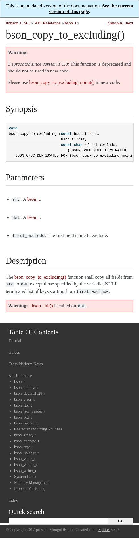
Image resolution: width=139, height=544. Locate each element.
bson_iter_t (23, 402)
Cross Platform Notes (26, 361)
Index (13, 497)
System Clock (25, 473)
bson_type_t (23, 443)
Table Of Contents (33, 328)
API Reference (47, 22)
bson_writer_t (25, 467)
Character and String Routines (38, 426)
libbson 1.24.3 (18, 22)
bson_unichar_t (26, 449)
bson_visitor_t (25, 461)
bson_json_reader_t (29, 408)
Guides (14, 349)
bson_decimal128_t (29, 390)
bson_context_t (26, 384)
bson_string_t (25, 432)
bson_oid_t (23, 414)
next (129, 22)
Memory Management (32, 479)
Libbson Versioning (29, 485)
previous (115, 22)
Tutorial (15, 337)
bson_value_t (24, 455)
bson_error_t (24, 396)
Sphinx (104, 526)
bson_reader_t (25, 420)
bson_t (70, 22)
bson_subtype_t (26, 438)
